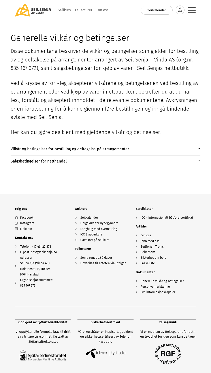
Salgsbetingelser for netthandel (39, 161)
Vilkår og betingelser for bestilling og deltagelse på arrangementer (71, 149)
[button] (105, 149)
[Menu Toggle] (192, 10)
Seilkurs (81, 209)
